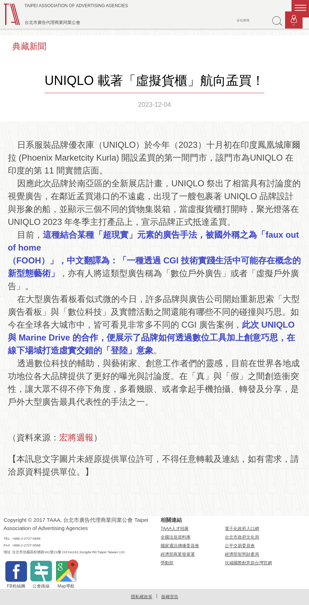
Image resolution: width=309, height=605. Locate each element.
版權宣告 (169, 596)
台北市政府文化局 (242, 537)
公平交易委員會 (240, 545)
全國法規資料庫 (176, 537)
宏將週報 (76, 437)
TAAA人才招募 (174, 528)
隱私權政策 (141, 596)
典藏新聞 (29, 46)
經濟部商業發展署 (178, 554)
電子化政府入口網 (242, 528)
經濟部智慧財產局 (242, 554)
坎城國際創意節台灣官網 (248, 562)
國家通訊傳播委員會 (180, 545)
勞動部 (167, 562)
